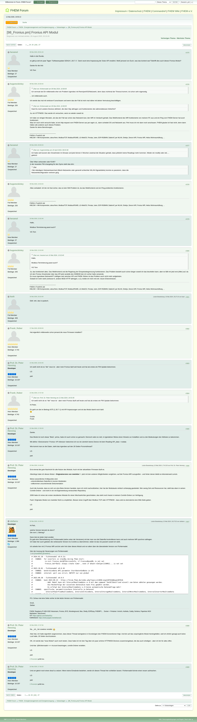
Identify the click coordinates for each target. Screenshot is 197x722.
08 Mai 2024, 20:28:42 (36, 84)
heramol (14, 52)
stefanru (14, 521)
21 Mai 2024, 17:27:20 (36, 393)
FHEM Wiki (173, 11)
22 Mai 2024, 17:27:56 (36, 625)
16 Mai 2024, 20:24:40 (36, 296)
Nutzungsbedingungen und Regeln (173, 719)
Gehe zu (158, 705)
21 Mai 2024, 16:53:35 (36, 363)
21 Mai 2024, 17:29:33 (36, 428)
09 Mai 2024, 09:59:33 (36, 145)
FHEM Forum (19, 10)
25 (33, 45)
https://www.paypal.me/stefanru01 (50, 618)
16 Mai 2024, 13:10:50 (36, 250)
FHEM (147, 11)
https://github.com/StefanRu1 (42, 615)
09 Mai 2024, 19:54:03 (36, 184)
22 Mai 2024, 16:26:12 (36, 521)
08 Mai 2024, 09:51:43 (36, 52)
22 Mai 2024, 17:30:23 (36, 666)
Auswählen (38, 553)
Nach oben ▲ (189, 719)
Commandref (159, 11)
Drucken (186, 45)
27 (39, 45)
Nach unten (10, 45)
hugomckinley (16, 84)
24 (30, 45)
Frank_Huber (16, 328)
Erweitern (46, 553)
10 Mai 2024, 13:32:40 (36, 218)
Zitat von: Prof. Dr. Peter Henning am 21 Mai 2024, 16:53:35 (53, 398)
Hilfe (160, 719)
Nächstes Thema (183, 38)
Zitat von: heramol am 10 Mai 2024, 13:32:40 (48, 255)
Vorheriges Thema (168, 38)
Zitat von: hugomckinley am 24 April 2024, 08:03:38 (50, 150)
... (28, 45)
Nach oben (10, 695)
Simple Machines (21, 719)
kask (12, 296)
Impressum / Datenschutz (128, 11)
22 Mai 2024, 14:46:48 (36, 465)
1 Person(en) (33, 659)
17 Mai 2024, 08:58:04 (36, 328)
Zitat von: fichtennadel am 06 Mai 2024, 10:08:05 (50, 89)
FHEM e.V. (187, 11)
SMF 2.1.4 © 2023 (9, 719)
